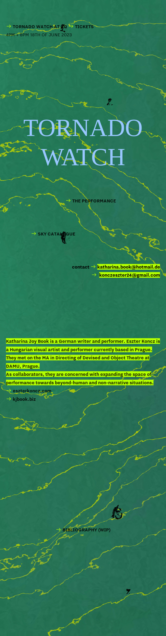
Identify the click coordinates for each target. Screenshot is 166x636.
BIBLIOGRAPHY (79, 529)
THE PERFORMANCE (94, 201)
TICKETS (84, 26)
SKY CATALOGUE (53, 234)
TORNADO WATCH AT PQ (36, 26)
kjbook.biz (24, 399)
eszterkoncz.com (28, 390)
